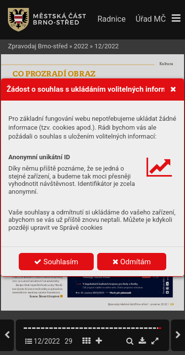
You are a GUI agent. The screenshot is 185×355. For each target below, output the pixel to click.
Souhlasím (56, 261)
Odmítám (131, 261)
